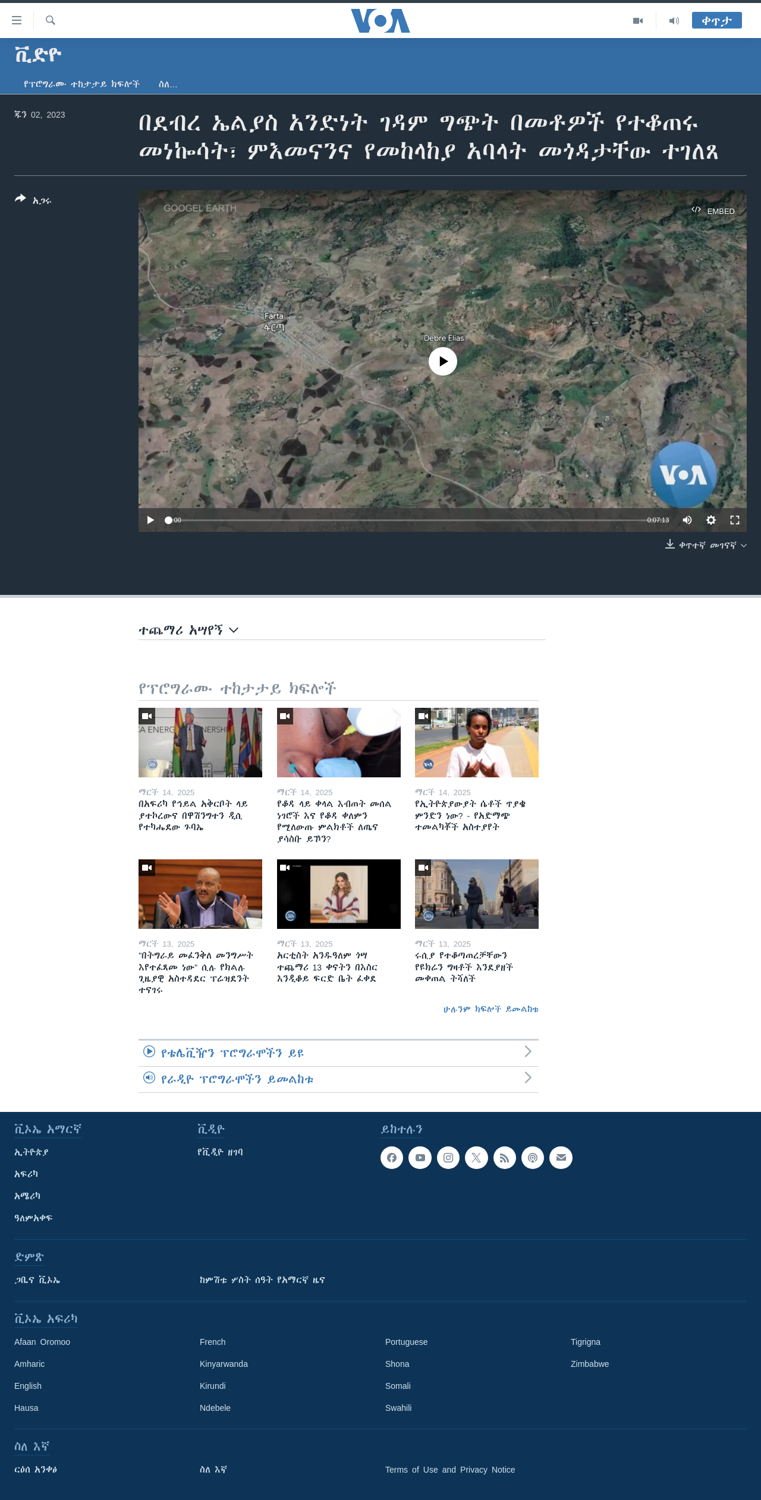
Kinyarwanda (224, 1364)
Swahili (398, 1408)
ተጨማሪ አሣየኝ (188, 630)
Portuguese (406, 1342)
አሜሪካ (27, 1196)
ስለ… (168, 84)
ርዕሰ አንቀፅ (35, 1469)
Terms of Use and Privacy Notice (450, 1469)
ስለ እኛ (213, 1469)
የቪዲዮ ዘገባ (220, 1152)
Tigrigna (585, 1342)
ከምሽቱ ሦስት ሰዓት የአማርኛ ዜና (262, 1280)
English (28, 1386)
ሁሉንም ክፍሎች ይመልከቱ (491, 1009)
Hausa (26, 1408)
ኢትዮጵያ (31, 1152)
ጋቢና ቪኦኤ (37, 1280)
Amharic (29, 1364)
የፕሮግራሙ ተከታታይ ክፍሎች (82, 84)
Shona (397, 1364)
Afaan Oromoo (42, 1342)
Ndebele (215, 1408)
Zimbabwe (590, 1364)
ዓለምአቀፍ (33, 1218)
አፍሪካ (26, 1174)
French (213, 1342)
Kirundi (213, 1386)
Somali (398, 1386)
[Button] (33, 202)
